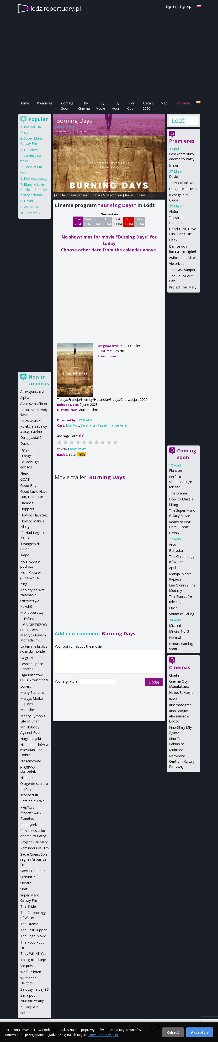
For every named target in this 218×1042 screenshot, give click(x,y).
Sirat (23, 889)
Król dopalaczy (35, 178)
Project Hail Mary (182, 287)
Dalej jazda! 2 (31, 437)
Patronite (182, 103)
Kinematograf (180, 705)
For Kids (130, 106)
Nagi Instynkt (30, 738)
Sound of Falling (181, 614)
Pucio (173, 608)
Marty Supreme (32, 692)
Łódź (178, 120)
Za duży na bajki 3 (34, 989)
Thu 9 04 (97, 221)
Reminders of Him (34, 848)
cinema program (78, 195)
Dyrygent (27, 449)
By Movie (100, 106)
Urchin (174, 533)
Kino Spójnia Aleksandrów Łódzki (179, 716)
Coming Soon (67, 106)
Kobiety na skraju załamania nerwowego (34, 595)
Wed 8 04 (87, 221)
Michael (175, 625)
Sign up (185, 6)
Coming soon (186, 454)
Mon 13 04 (140, 221)
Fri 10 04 (107, 221)
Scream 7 (33, 213)
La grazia (27, 657)
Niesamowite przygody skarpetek (30, 766)
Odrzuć (173, 1032)
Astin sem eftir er (182, 257)
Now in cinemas (38, 380)
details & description (107, 195)
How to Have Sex (34, 515)
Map (164, 103)
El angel (26, 456)
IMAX (173, 698)
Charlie (174, 675)
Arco (172, 544)
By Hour (115, 106)
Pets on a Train (32, 801)
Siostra (25, 883)
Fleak (173, 240)
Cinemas (179, 667)
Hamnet (26, 503)
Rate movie (78, 448)
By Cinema (84, 106)
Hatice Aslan (118, 425)
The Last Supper (182, 269)
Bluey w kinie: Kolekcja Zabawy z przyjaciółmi (33, 189)
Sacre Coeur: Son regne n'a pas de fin (33, 859)
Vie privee (176, 263)
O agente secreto (183, 188)
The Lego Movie (33, 936)
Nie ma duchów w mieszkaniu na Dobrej (34, 749)
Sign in (170, 6)
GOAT (25, 479)
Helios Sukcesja (181, 692)
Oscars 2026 (148, 106)
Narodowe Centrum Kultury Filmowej (182, 761)
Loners (25, 686)
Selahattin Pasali (94, 425)
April (172, 567)
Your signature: (67, 681)
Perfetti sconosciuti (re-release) (181, 481)
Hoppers (31, 149)
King (23, 583)
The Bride (28, 906)
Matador (27, 709)
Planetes (176, 470)
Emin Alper (80, 131)
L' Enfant (27, 618)
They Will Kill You (182, 182)
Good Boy (28, 485)
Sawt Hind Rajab (33, 870)
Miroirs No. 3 (179, 631)
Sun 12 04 (129, 221)
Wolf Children (30, 972)
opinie (141, 195)
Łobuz (25, 1012)
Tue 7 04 (78, 221)
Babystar (176, 550)
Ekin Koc (72, 425)
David (173, 176)
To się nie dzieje (33, 959)
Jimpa (173, 165)
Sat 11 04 (118, 221)
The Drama (178, 493)
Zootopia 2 (29, 1006)
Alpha (173, 211)
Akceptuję (199, 1032)
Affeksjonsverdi (32, 391)
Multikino (176, 750)
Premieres (45, 103)
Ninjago (26, 777)
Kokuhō (26, 606)
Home (24, 103)
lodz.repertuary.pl (56, 8)
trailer (129, 195)
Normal (175, 637)
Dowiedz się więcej (103, 1034)
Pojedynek (28, 824)
